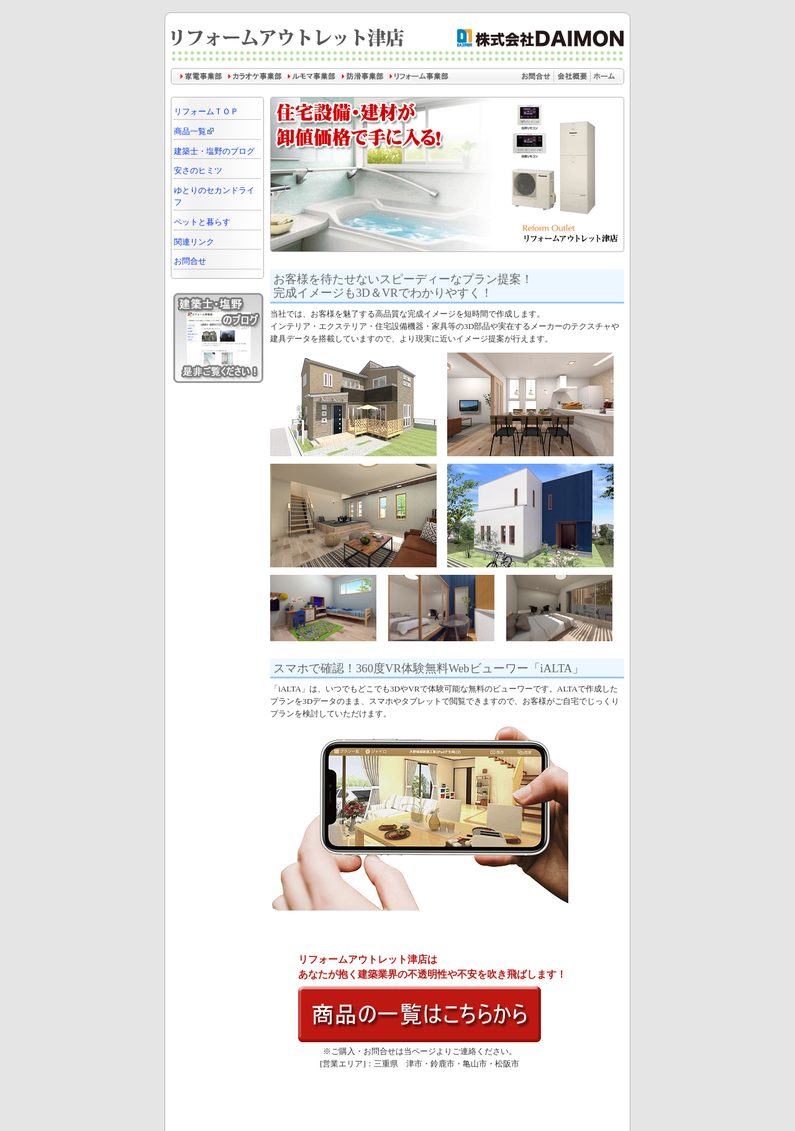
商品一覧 (194, 131)
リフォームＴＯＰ (206, 111)
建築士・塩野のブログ (214, 151)
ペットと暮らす (202, 222)
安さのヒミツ (198, 170)
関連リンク (194, 242)
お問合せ (190, 261)
